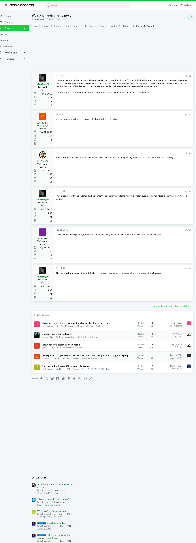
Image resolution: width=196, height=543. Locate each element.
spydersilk (184, 330)
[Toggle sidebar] (190, 17)
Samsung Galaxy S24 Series (165, 204)
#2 (141, 114)
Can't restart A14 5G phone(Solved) (170, 246)
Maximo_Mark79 (171, 330)
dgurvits (160, 333)
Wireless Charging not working (167, 199)
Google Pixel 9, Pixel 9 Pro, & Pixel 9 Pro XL (172, 316)
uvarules (168, 336)
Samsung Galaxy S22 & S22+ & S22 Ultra (63, 396)
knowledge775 (177, 333)
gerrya (150, 336)
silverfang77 (43, 19)
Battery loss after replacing (60, 339)
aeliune (48, 343)
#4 (141, 191)
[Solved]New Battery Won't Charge (64, 353)
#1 (141, 76)
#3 (141, 153)
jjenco (48, 356)
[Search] (84, 5)
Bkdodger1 (159, 336)
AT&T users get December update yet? (171, 275)
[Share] (136, 75)
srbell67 (150, 330)
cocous (188, 333)
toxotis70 (151, 333)
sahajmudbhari (51, 329)
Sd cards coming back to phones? (168, 187)
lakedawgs (50, 376)
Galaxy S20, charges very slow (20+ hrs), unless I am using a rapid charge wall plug (64, 370)
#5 (141, 230)
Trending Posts (156, 239)
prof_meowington (53, 393)
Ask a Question (159, 216)
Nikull (167, 333)
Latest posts (154, 166)
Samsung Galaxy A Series (164, 254)
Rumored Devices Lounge (164, 193)
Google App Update (167, 211)
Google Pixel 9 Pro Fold (163, 181)
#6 (141, 268)
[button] (6, 5)
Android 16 (158, 284)
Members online (156, 324)
